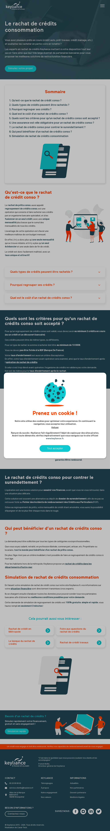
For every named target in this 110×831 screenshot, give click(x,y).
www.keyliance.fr (54, 439)
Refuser (55, 427)
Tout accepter (55, 448)
